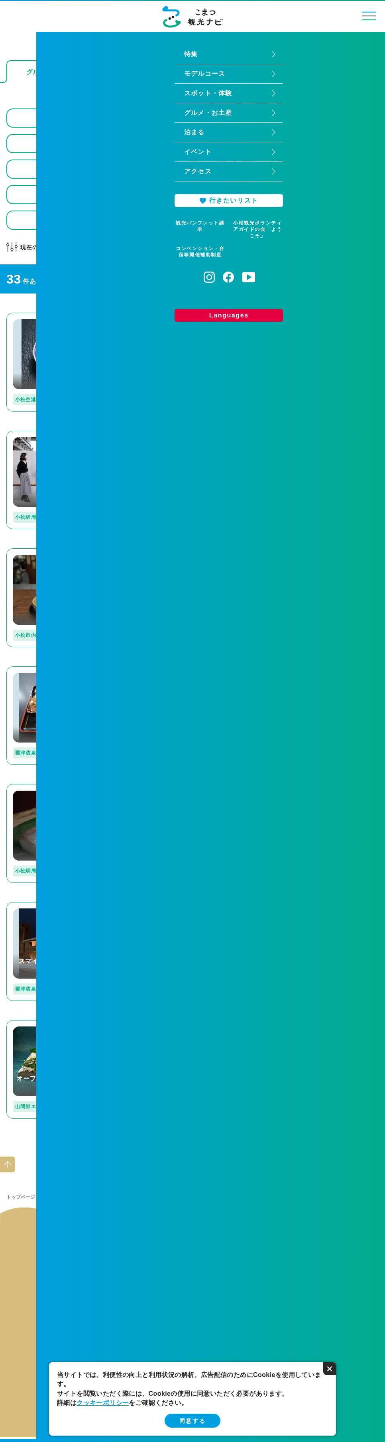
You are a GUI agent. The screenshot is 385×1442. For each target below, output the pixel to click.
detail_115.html (157, 434)
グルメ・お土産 (61, 1197)
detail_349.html (30, 434)
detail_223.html (284, 905)
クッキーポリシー (103, 1402)
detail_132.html (30, 669)
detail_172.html (30, 551)
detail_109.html (284, 551)
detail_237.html (157, 551)
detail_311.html (30, 905)
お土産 (225, 72)
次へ (210, 1145)
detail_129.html (30, 787)
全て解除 (162, 247)
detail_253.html (157, 1023)
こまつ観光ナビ (192, 17)
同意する (192, 1421)
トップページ (20, 1197)
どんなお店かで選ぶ (99, 247)
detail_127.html (157, 905)
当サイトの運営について (109, 1241)
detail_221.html (284, 316)
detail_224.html (157, 316)
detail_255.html (157, 669)
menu (369, 15)
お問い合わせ (275, 1241)
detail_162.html (30, 316)
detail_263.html (284, 787)
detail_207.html (30, 1023)
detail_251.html (157, 787)
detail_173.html (284, 669)
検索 (365, 220)
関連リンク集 (192, 1241)
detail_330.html (284, 434)
